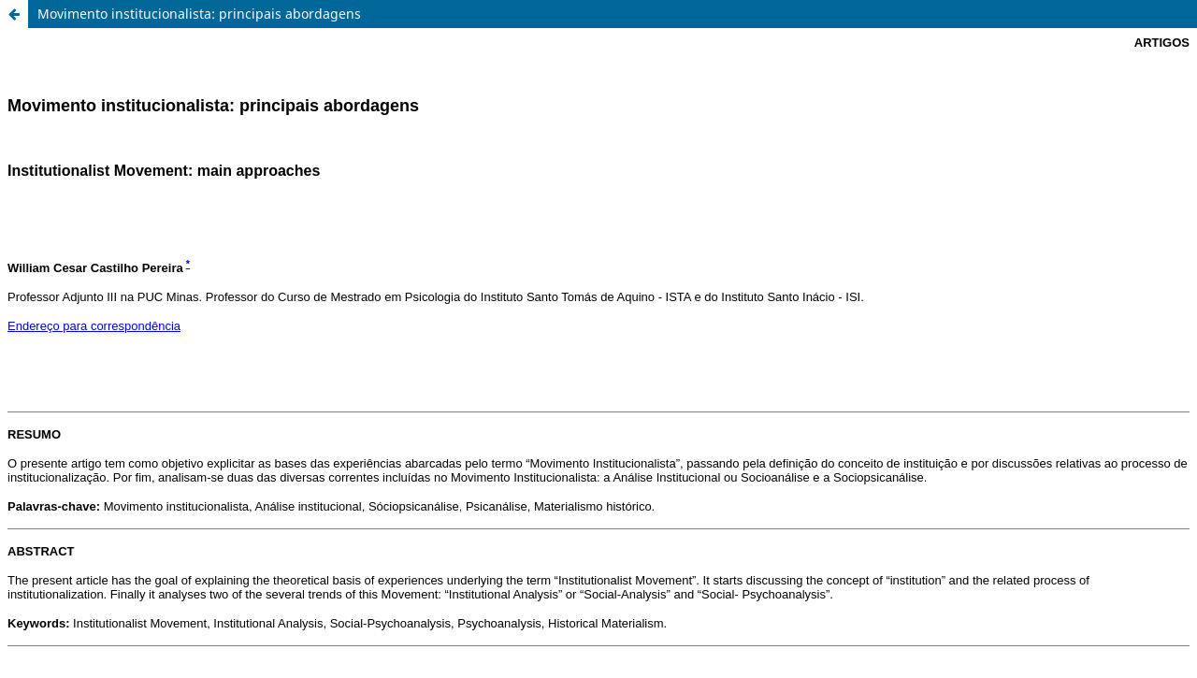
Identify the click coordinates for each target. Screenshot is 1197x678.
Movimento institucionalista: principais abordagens (199, 13)
